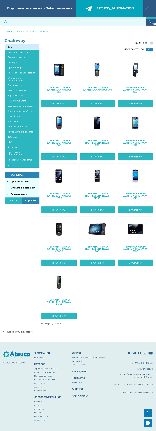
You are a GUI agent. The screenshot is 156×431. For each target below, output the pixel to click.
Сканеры (12, 62)
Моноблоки (14, 116)
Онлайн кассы (15, 85)
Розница (38, 402)
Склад (37, 405)
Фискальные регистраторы (15, 79)
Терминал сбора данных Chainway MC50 (59, 196)
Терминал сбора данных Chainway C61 (97, 88)
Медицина (38, 413)
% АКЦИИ (77, 389)
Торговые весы (16, 96)
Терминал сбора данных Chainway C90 (97, 143)
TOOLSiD (12, 137)
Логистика (39, 409)
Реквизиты (77, 383)
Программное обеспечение (15, 154)
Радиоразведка (79, 365)
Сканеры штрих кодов (44, 372)
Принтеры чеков (16, 57)
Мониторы (13, 121)
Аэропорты (39, 420)
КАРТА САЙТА (80, 396)
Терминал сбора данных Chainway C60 (59, 143)
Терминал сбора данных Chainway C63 (135, 89)
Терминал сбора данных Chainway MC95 (97, 196)
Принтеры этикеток (18, 52)
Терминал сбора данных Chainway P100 (135, 249)
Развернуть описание (19, 332)
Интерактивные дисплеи (21, 132)
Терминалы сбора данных (46, 369)
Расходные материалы (20, 160)
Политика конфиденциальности (138, 393)
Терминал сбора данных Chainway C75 (135, 196)
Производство (41, 416)
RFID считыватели (17, 101)
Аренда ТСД (77, 361)
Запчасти (38, 387)
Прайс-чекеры (15, 68)
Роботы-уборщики (17, 127)
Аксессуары (14, 147)
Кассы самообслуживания (21, 73)
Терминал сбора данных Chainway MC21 (59, 302)
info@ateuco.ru (145, 369)
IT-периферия (40, 391)
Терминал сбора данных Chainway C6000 (59, 249)
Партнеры (38, 358)
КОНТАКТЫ (78, 378)
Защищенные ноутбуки (20, 111)
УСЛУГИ (76, 353)
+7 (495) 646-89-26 (142, 363)
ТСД (10, 47)
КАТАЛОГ (39, 364)
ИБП (10, 142)
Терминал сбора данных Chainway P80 (97, 249)
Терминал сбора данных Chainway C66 (59, 89)
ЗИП (10, 165)
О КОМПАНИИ (42, 353)
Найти (13, 200)
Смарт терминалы (17, 90)
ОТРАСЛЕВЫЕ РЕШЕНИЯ (47, 397)
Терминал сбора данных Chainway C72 (135, 143)
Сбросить (31, 200)
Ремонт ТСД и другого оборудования (89, 358)
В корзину (59, 104)
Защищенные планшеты (20, 106)
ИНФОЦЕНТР (79, 371)
